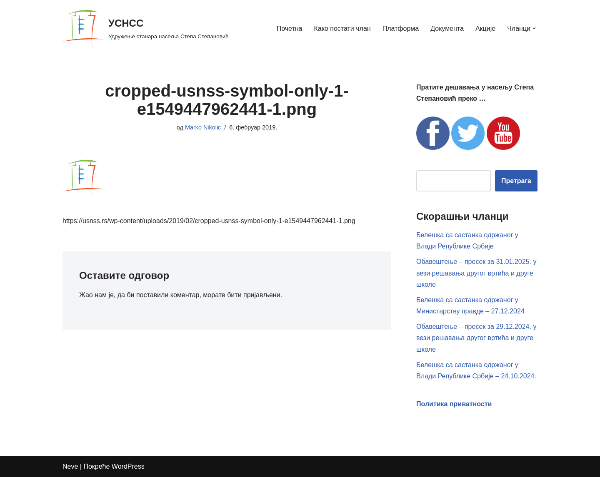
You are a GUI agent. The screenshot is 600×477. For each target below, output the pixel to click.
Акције (485, 28)
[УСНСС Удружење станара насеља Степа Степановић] (145, 28)
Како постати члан (342, 28)
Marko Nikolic (203, 127)
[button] (534, 28)
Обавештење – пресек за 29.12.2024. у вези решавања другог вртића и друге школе (476, 338)
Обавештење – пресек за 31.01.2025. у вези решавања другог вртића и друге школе (476, 273)
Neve (70, 466)
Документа (447, 28)
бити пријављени (253, 294)
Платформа (400, 28)
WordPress (128, 466)
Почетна (289, 28)
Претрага (516, 180)
